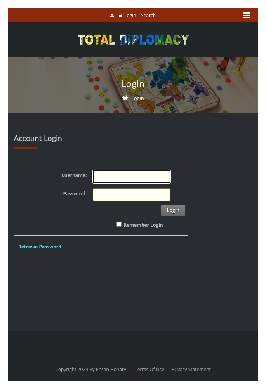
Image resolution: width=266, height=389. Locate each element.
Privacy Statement (191, 369)
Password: (75, 193)
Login (130, 15)
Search (148, 15)
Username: (74, 175)
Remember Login (143, 225)
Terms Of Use (149, 369)
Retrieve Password (39, 246)
